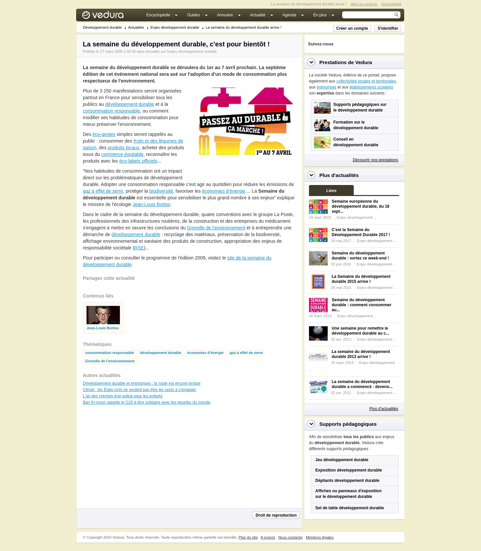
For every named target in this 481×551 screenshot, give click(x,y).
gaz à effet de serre (103, 191)
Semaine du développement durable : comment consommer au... (361, 305)
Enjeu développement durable (175, 27)
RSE (139, 247)
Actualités (136, 27)
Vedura (111, 16)
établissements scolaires (371, 87)
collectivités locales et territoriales (366, 81)
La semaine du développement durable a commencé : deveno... (362, 384)
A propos (268, 537)
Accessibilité (391, 4)
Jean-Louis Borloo (151, 204)
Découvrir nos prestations (375, 160)
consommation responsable (111, 111)
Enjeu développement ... (357, 217)
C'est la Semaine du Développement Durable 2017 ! (361, 232)
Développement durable (102, 27)
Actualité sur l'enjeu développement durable (181, 51)
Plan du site (248, 537)
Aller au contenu (364, 4)
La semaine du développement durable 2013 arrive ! (361, 354)
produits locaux (123, 147)
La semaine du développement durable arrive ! (244, 27)
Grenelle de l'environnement (216, 227)
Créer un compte (352, 28)
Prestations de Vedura (345, 62)
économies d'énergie (205, 353)
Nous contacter (290, 537)
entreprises (326, 87)
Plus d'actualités (383, 409)
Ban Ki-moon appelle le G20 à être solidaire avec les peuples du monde (146, 402)
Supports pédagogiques (348, 424)
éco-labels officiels (138, 161)
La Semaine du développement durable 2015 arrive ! (361, 279)
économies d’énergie (223, 191)
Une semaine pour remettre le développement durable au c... (360, 331)
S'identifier (387, 28)
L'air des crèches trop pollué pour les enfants (122, 396)
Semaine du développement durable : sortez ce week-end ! (360, 255)
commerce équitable (122, 154)
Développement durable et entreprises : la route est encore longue (141, 383)
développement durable (129, 104)
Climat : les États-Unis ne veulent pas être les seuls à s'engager (139, 389)
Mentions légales (320, 537)
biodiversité (161, 191)
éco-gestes (104, 134)
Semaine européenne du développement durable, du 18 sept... (360, 206)
